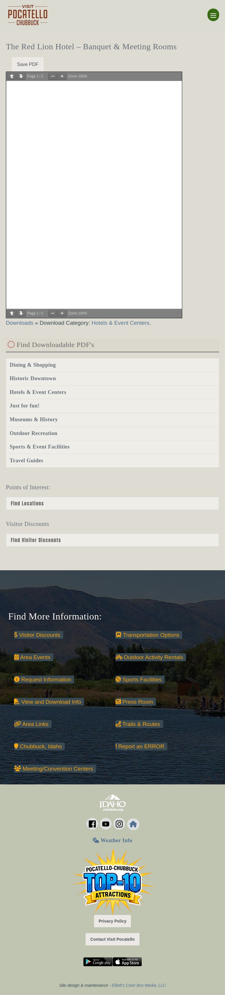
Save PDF (27, 64)
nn (112, 540)
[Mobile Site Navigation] (213, 15)
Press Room (134, 702)
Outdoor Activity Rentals (149, 657)
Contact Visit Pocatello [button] (112, 939)
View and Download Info (47, 702)
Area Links (31, 724)
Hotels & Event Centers (120, 323)
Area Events (32, 657)
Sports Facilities (138, 679)
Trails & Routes (137, 724)
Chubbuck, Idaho (38, 746)
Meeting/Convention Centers (53, 769)
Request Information (42, 679)
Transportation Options (147, 635)
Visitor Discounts (37, 635)
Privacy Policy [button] (113, 921)
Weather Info (112, 840)
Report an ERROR (139, 746)
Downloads (20, 323)
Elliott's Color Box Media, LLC (139, 985)
